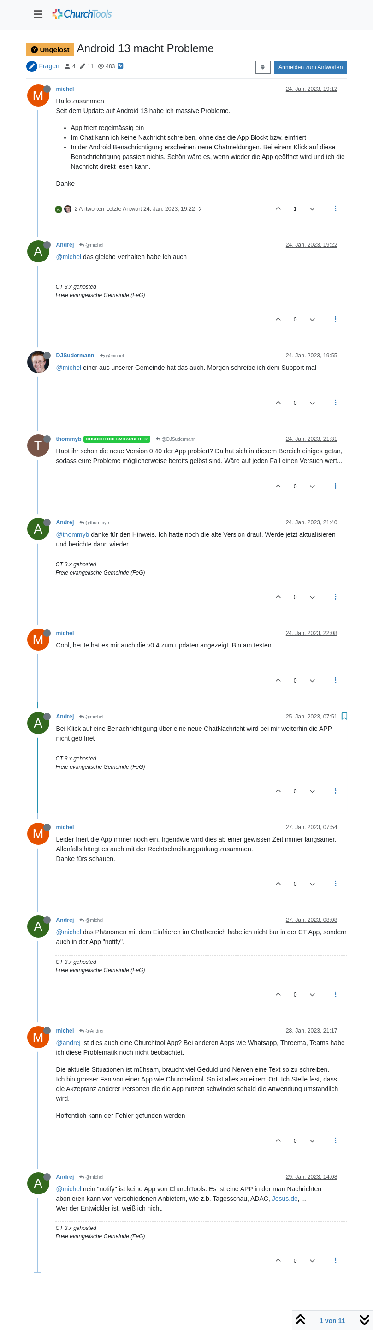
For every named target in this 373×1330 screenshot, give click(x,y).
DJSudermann (75, 355)
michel (65, 89)
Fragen (49, 66)
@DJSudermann (176, 439)
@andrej (68, 1042)
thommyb (69, 439)
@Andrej (91, 1030)
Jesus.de (285, 1198)
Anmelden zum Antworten (310, 67)
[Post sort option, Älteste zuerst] (263, 67)
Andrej (65, 245)
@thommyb (94, 522)
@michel (91, 245)
